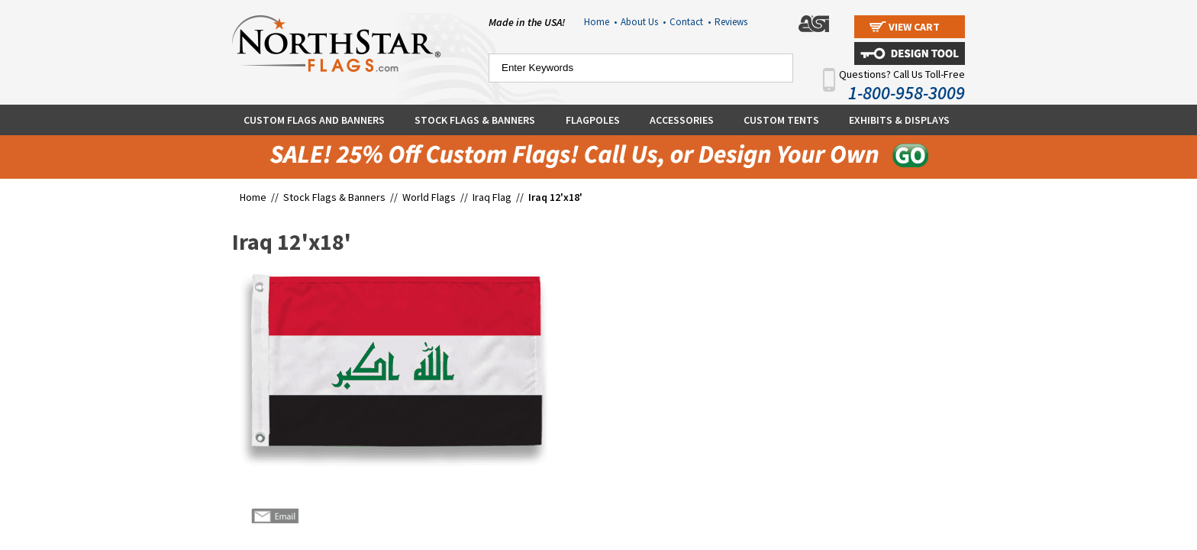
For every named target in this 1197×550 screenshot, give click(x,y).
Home (600, 21)
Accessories (682, 120)
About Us (643, 21)
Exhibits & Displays (899, 120)
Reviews (731, 21)
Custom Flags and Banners (314, 120)
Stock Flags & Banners (475, 120)
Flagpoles (593, 120)
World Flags (429, 197)
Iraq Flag (492, 197)
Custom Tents (781, 120)
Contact (690, 21)
